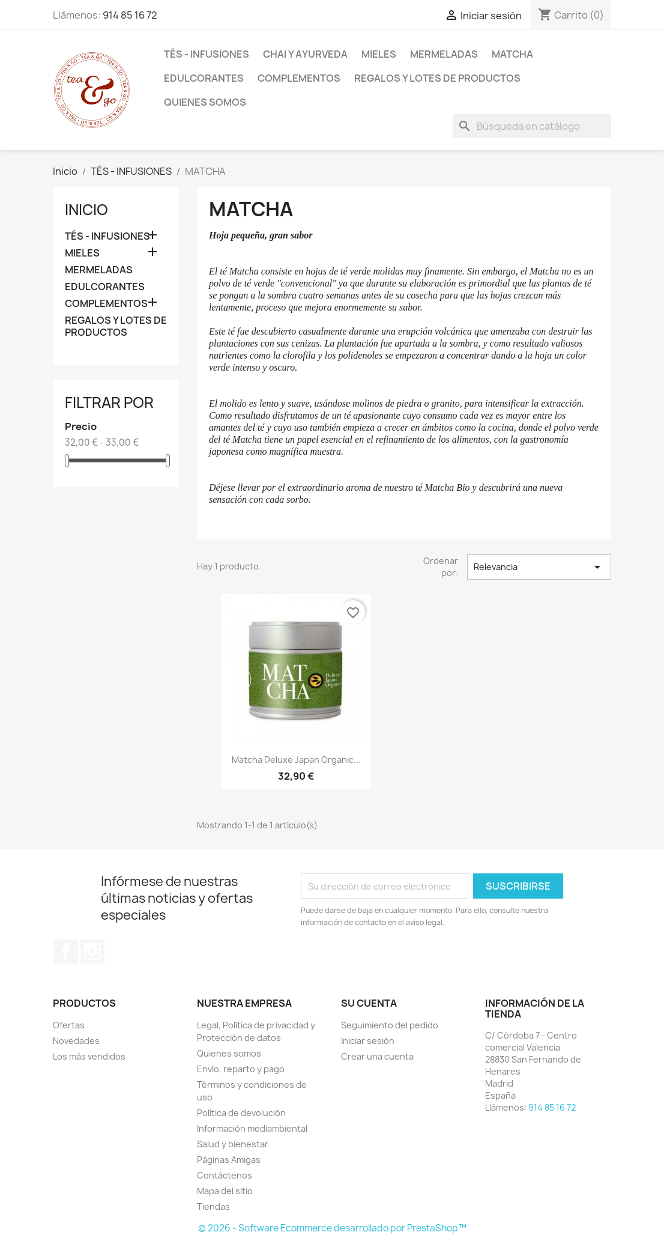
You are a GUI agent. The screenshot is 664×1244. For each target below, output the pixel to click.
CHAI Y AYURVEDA (305, 54)
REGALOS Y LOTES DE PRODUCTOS (437, 78)
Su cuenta (369, 1003)
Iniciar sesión (367, 1040)
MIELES (378, 54)
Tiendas (213, 1206)
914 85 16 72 (130, 15)
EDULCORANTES (204, 78)
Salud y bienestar (232, 1144)
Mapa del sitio (225, 1191)
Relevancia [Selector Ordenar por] (539, 567)
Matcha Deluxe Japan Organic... (296, 759)
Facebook (66, 951)
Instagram (92, 951)
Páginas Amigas (229, 1159)
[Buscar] (532, 126)
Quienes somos (205, 102)
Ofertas (69, 1025)
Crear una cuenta (377, 1056)
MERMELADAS (444, 54)
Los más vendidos (89, 1056)
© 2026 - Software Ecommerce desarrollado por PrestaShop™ (332, 1228)
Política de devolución (241, 1112)
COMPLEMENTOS (299, 78)
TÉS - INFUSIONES (206, 54)
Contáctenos (224, 1175)
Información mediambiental (252, 1128)
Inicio (86, 209)
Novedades (76, 1040)
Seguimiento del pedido (389, 1025)
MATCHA (512, 54)
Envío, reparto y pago (241, 1069)
